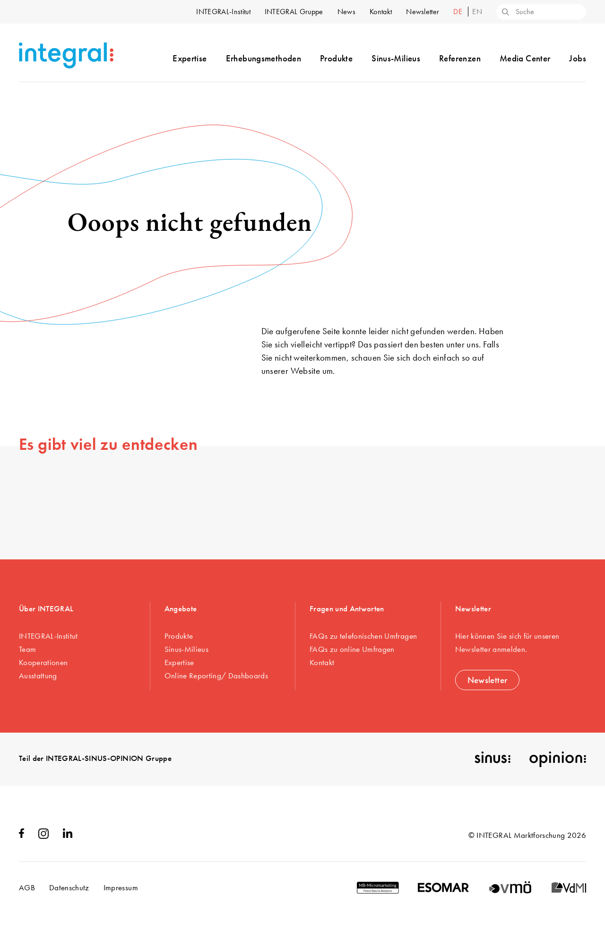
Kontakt (381, 12)
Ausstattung (38, 675)
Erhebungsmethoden (263, 58)
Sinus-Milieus (396, 58)
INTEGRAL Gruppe (294, 12)
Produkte (336, 58)
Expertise (190, 58)
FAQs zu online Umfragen (352, 649)
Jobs (577, 58)
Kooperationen (43, 662)
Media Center (525, 58)
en (477, 12)
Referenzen (460, 58)
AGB (27, 887)
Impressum (121, 887)
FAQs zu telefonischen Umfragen (363, 636)
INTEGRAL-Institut (223, 12)
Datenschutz (69, 887)
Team (27, 649)
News (346, 12)
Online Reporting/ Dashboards (216, 675)
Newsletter (422, 12)
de (458, 12)
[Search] (504, 12)
